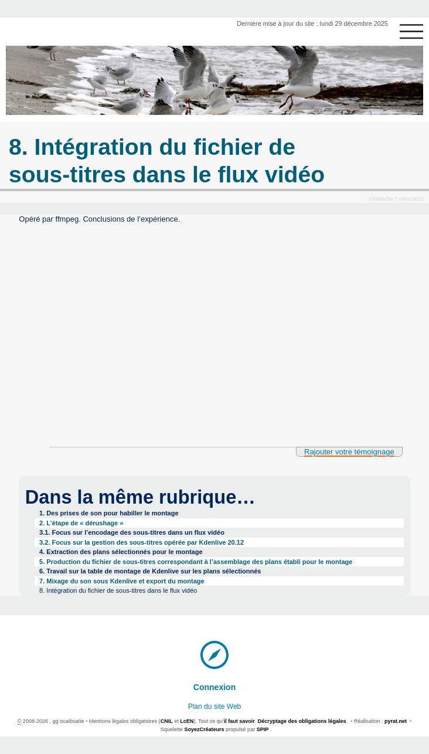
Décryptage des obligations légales (302, 721)
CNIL (167, 721)
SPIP (263, 729)
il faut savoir (239, 721)
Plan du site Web (214, 706)
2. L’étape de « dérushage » (81, 523)
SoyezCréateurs (204, 729)
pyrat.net (395, 721)
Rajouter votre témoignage (349, 451)
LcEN (186, 721)
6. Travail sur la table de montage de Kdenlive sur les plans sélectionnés (150, 571)
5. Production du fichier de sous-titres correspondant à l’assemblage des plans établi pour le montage (195, 561)
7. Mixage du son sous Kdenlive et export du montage (122, 581)
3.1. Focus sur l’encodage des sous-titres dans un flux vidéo (131, 532)
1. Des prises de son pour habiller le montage (109, 513)
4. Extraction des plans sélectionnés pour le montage (121, 551)
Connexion (214, 687)
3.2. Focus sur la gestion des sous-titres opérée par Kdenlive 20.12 (141, 542)
